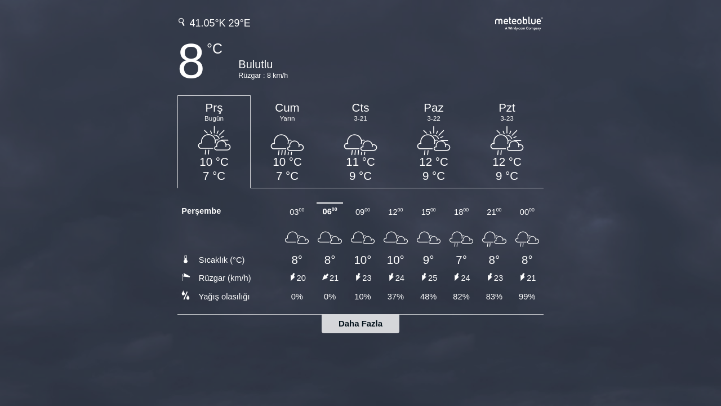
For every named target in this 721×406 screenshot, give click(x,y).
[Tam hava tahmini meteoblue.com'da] (519, 22)
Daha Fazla (360, 323)
